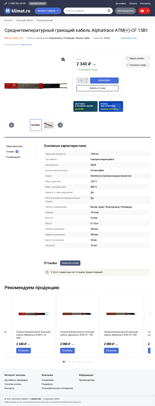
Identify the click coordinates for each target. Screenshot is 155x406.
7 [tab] (82, 362)
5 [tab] (76, 362)
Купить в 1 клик (98, 88)
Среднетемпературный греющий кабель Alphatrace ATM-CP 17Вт (77, 333)
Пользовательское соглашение (57, 388)
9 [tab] (88, 362)
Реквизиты (47, 384)
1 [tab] (64, 362)
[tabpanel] (77, 326)
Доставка (120, 3)
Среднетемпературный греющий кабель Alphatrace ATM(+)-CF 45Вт (33, 335)
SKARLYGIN (36, 399)
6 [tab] (79, 362)
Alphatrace (26, 44)
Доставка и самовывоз (16, 380)
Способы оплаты (13, 384)
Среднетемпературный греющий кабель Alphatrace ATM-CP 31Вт (121, 333)
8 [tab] (85, 362)
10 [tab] (91, 362)
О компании (48, 380)
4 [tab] (73, 362)
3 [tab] (70, 362)
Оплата (133, 3)
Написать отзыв (70, 263)
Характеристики (129, 38)
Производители (125, 11)
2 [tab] (67, 362)
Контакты (145, 3)
